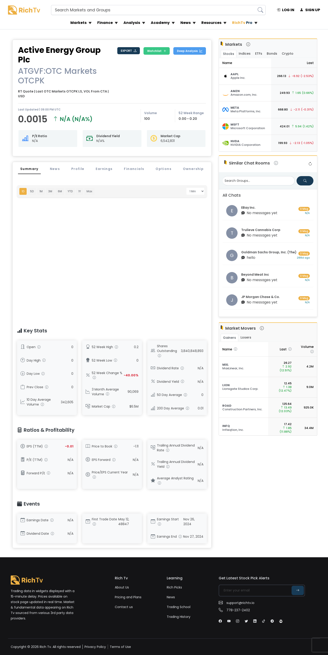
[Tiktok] (263, 621)
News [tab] (55, 169)
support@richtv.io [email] (236, 603)
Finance (105, 22)
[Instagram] (237, 621)
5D (32, 191)
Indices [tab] (245, 53)
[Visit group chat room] (268, 210)
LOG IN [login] (285, 10)
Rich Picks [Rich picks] (174, 587)
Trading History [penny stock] (178, 616)
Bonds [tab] (272, 53)
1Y (79, 191)
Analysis (131, 22)
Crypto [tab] (287, 53)
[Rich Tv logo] (24, 10)
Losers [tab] (246, 337)
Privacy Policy (95, 647)
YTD (70, 191)
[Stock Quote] (245, 76)
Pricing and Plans (128, 597)
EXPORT (128, 51)
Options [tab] (164, 169)
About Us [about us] (122, 587)
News (185, 22)
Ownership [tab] (193, 169)
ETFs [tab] (258, 53)
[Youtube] (229, 621)
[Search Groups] (259, 180)
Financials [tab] (134, 169)
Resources (211, 22)
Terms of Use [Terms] (120, 647)
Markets (78, 22)
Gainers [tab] (229, 337)
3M (50, 191)
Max (89, 191)
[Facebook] (220, 621)
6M (60, 191)
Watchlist (156, 51)
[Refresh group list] (310, 164)
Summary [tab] (29, 169)
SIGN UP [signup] (310, 10)
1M (41, 191)
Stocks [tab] (228, 53)
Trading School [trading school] (178, 607)
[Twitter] (246, 621)
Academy (160, 22)
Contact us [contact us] (124, 607)
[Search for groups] (305, 180)
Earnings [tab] (104, 169)
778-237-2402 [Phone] (234, 610)
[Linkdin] (254, 621)
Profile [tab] (78, 169)
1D (23, 191)
